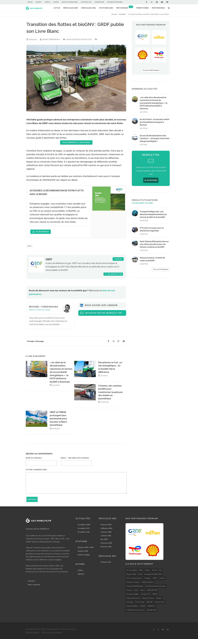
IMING (155, 594)
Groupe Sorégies (132, 594)
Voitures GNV (106, 524)
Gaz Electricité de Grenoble (155, 586)
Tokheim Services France (135, 610)
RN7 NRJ (150, 602)
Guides (56, 2)
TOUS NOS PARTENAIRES (150, 70)
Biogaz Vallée (131, 574)
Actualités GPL (84, 528)
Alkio (141, 570)
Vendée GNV (151, 610)
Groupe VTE (145, 594)
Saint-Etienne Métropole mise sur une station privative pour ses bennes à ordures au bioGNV (154, 244)
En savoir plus (113, 274)
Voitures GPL (106, 562)
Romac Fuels (160, 602)
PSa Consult (139, 602)
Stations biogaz (84, 555)
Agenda (39, 2)
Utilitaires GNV (107, 528)
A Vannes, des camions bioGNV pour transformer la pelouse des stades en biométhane (110, 392)
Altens (147, 570)
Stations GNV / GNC (86, 547)
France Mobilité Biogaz (134, 586)
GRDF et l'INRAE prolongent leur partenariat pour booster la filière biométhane (58, 418)
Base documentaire (70, 2)
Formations (99, 2)
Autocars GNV (106, 543)
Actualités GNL (84, 532)
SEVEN (142, 606)
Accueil (114, 14)
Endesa (162, 578)
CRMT (155, 578)
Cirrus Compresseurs (134, 578)
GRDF (29, 246)
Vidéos (47, 2)
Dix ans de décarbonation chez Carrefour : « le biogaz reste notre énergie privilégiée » (154, 138)
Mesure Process (148, 598)
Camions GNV (106, 532)
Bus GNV (88, 39)
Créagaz (147, 578)
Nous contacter (34, 584)
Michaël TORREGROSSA (51, 39)
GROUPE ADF (152, 590)
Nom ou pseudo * (34, 458)
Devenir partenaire (114, 2)
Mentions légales (32, 632)
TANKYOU (151, 606)
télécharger (40, 232)
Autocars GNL (106, 546)
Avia (160, 570)
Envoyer (32, 499)
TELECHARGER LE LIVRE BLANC (76, 142)
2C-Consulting (131, 570)
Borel (140, 574)
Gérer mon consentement (51, 632)
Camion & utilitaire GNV (75, 39)
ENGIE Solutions (148, 582)
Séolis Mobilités (132, 606)
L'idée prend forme (133, 598)
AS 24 (154, 570)
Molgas (159, 598)
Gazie (136, 590)
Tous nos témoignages (160, 269)
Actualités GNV (84, 524)
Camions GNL (106, 535)
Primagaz (129, 602)
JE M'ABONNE (150, 180)
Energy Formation (133, 582)
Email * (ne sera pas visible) (75, 458)
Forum (30, 2)
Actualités (122, 14)
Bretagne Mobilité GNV (153, 574)
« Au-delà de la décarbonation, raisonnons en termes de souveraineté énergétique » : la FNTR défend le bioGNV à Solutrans (61, 372)
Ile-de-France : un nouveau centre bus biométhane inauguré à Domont (154, 122)
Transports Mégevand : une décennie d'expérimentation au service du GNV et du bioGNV (153, 214)
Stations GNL (83, 551)
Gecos (142, 590)
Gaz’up (129, 590)
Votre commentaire (36, 470)
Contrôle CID (86, 2)
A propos (31, 581)
